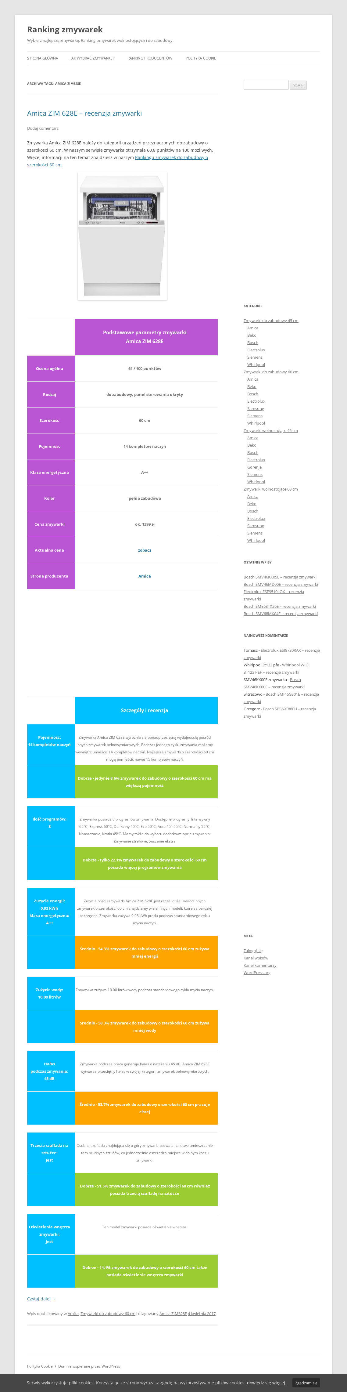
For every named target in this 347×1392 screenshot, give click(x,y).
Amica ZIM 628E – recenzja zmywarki (84, 113)
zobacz (144, 550)
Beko (251, 335)
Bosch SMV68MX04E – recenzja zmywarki (281, 613)
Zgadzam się (306, 1383)
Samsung (255, 408)
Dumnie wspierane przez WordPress (89, 1366)
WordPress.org (257, 972)
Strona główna (42, 58)
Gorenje (254, 467)
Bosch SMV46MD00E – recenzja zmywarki (281, 584)
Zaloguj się (253, 950)
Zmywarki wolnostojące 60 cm (271, 489)
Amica (144, 576)
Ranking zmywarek (65, 29)
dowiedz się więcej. (266, 1383)
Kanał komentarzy (260, 965)
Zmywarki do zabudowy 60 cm (107, 1313)
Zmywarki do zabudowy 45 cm (271, 320)
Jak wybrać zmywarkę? (92, 58)
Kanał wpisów (256, 958)
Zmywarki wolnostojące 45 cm (271, 430)
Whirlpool (256, 364)
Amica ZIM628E (173, 1313)
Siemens (255, 357)
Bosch (252, 342)
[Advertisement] (122, 639)
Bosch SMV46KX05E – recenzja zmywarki (280, 577)
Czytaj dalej (41, 1299)
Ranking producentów (149, 58)
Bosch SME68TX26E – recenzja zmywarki (280, 606)
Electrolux (256, 350)
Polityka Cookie (201, 58)
